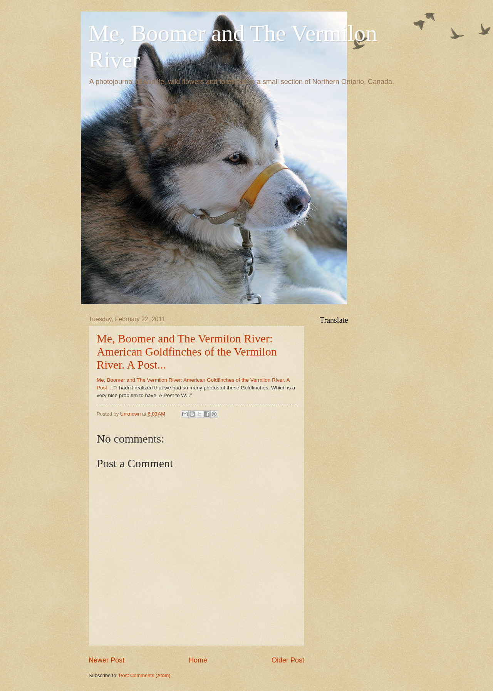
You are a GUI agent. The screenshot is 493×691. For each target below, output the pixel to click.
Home (198, 660)
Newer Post (106, 660)
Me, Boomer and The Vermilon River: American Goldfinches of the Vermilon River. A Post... (187, 351)
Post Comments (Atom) (145, 675)
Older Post (288, 660)
